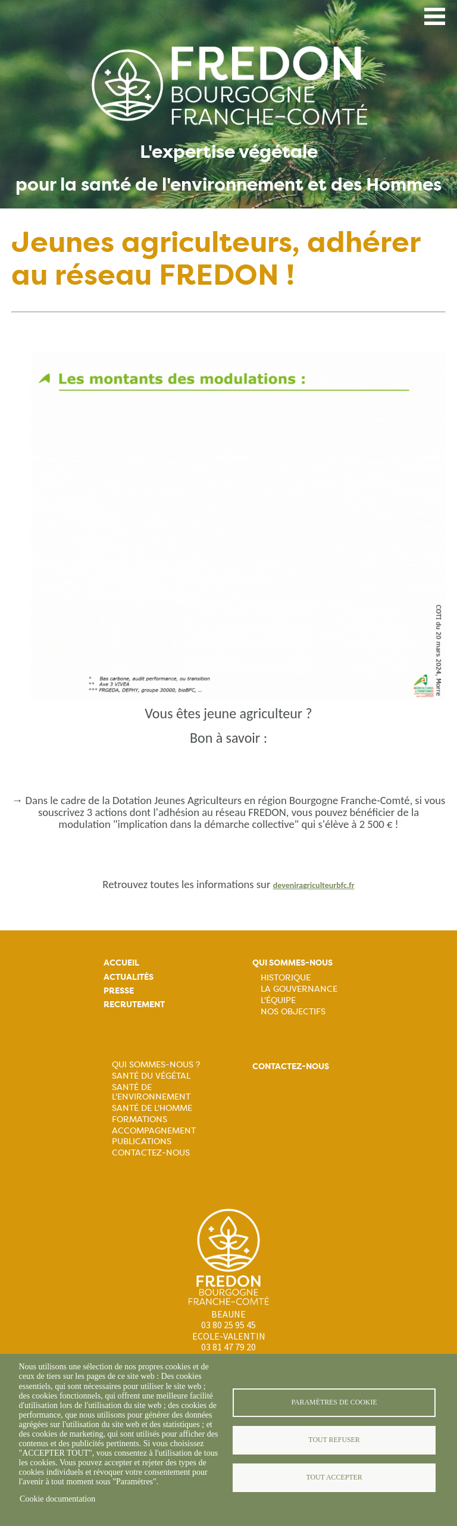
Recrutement (134, 1004)
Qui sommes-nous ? (156, 1064)
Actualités (129, 977)
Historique (286, 977)
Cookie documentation (57, 1498)
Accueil (121, 962)
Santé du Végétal (151, 1075)
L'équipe (278, 1000)
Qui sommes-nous (292, 962)
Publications (141, 1141)
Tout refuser (333, 1439)
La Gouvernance (299, 988)
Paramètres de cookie (334, 1402)
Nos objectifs (293, 1011)
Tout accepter (334, 1477)
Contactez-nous (151, 1152)
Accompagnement (154, 1130)
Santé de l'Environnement (151, 1092)
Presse (119, 990)
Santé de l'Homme (152, 1108)
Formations (139, 1119)
